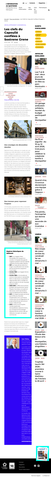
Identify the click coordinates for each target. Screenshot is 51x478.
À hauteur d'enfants (39, 304)
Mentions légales (35, 475)
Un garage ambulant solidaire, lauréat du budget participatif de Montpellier (40, 111)
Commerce (10, 93)
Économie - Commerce (10, 95)
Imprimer (16, 42)
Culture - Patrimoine (40, 44)
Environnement (39, 47)
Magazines (42, 3)
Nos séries (22, 467)
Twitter (2, 93)
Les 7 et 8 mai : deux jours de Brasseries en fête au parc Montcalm (40, 79)
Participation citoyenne (40, 99)
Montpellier (10, 96)
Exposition (37, 329)
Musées (42, 329)
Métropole (38, 31)
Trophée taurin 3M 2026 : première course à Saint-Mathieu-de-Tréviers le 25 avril (40, 371)
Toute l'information (24, 469)
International (38, 176)
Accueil (6, 19)
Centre (10, 98)
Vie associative (38, 101)
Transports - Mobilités (38, 35)
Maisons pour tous (39, 135)
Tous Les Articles (14, 19)
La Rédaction (46, 475)
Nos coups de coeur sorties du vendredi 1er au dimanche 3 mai (40, 256)
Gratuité (38, 38)
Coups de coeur (38, 274)
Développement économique (10, 91)
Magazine (21, 464)
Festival (36, 66)
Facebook (2, 88)
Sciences (44, 176)
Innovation (37, 205)
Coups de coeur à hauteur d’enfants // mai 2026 (40, 313)
